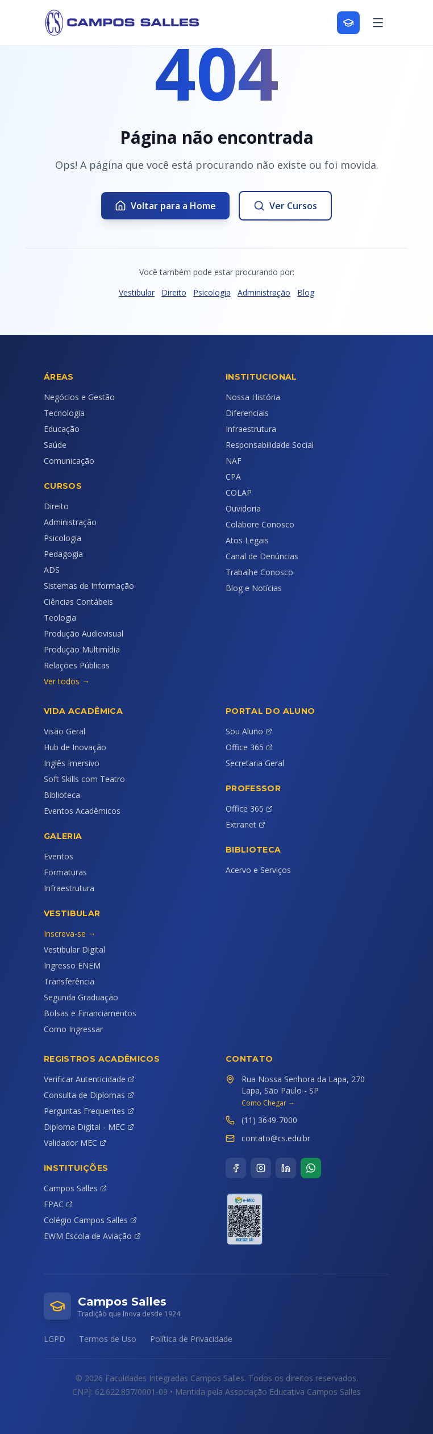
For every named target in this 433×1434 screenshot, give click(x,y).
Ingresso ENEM (72, 965)
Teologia (60, 617)
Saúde (55, 444)
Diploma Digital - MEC (89, 1126)
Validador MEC (75, 1142)
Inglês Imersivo (71, 763)
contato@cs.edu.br (276, 1138)
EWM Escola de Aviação (92, 1236)
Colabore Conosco (260, 524)
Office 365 (249, 747)
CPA (233, 476)
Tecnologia (64, 413)
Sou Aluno (249, 731)
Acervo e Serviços (258, 869)
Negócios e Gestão (79, 397)
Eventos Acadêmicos (82, 810)
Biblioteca (62, 794)
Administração (264, 292)
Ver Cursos (285, 205)
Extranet (245, 824)
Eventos (58, 856)
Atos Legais (247, 540)
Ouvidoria (243, 508)
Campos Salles (75, 1188)
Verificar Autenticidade (89, 1079)
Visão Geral (64, 731)
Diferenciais (247, 413)
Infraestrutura (251, 428)
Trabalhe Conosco (259, 572)
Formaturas (65, 872)
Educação (62, 428)
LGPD (54, 1338)
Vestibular (137, 292)
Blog (305, 292)
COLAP (239, 492)
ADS (52, 569)
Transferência (69, 981)
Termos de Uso (107, 1338)
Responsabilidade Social (270, 444)
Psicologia (212, 292)
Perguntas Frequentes (89, 1110)
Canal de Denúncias (262, 556)
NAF (234, 460)
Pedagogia (63, 553)
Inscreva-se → (70, 933)
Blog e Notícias (254, 588)
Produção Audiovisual (83, 633)
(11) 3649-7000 (269, 1120)
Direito (173, 292)
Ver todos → (67, 681)
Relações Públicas (77, 665)
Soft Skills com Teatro (84, 779)
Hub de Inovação (75, 747)
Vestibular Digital (74, 949)
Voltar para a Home (165, 205)
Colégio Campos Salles (90, 1220)
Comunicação (69, 460)
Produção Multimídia (82, 649)
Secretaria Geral (255, 763)
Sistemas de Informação (89, 585)
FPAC (58, 1204)
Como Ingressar (73, 1029)
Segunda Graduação (81, 997)
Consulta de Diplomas (89, 1095)
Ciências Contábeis (78, 601)
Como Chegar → (268, 1103)
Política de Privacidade (191, 1338)
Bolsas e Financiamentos (90, 1013)
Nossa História (253, 397)
